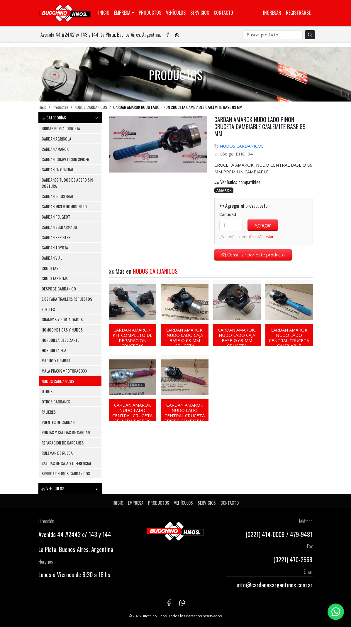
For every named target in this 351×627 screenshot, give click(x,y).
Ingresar (272, 12)
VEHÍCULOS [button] (70, 488)
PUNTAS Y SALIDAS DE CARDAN (66, 432)
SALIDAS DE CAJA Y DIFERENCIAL (67, 463)
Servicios (199, 12)
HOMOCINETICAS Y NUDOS (62, 330)
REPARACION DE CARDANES (63, 443)
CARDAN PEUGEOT (56, 217)
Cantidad (227, 214)
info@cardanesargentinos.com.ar (275, 584)
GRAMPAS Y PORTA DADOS (62, 319)
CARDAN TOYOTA (55, 247)
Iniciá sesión (263, 236)
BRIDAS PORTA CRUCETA (61, 128)
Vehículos (176, 12)
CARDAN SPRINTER (56, 237)
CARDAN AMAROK (55, 149)
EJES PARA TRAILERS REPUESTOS (67, 299)
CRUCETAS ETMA (55, 278)
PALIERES (49, 412)
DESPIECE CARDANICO (59, 288)
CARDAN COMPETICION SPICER (65, 159)
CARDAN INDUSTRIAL (58, 196)
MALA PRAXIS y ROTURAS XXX (64, 371)
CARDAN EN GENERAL (58, 169)
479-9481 (301, 534)
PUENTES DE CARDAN (58, 422)
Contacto (223, 12)
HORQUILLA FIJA (54, 350)
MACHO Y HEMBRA (56, 360)
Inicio (103, 12)
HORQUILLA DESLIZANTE (60, 340)
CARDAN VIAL (52, 258)
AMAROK (223, 190)
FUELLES (48, 309)
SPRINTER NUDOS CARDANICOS (66, 473)
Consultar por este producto (253, 255)
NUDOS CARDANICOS (90, 107)
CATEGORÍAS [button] (70, 117)
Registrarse (298, 12)
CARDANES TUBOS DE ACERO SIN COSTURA (67, 183)
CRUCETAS (50, 268)
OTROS (47, 391)
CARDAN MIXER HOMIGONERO (64, 206)
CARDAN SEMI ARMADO (59, 227)
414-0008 (273, 534)
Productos (150, 12)
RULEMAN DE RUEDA (57, 453)
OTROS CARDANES (56, 401)
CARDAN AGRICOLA (56, 139)
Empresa (122, 12)
